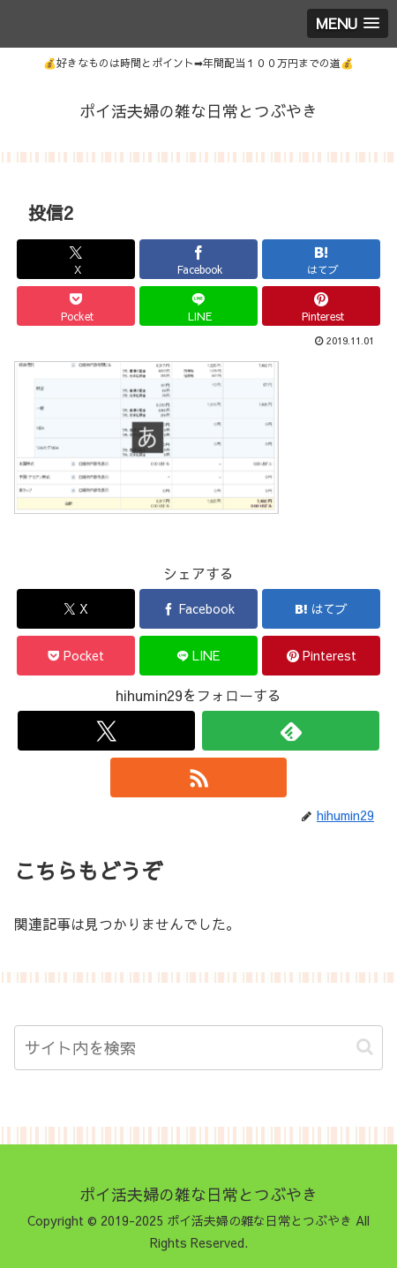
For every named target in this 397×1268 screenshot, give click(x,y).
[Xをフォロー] (106, 731)
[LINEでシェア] (198, 306)
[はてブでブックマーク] (321, 259)
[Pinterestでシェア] (321, 306)
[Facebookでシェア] (198, 259)
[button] (364, 1047)
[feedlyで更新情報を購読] (290, 731)
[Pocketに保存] (76, 306)
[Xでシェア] (76, 259)
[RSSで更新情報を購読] (199, 777)
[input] (198, 1047)
